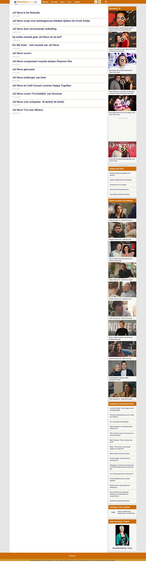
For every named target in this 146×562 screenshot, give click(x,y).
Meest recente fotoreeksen (121, 201)
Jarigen (77, 2)
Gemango (112, 560)
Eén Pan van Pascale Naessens (119, 189)
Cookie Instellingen (98, 560)
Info (57, 560)
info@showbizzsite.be (83, 560)
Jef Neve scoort (21, 53)
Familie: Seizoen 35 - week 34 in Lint (120, 358)
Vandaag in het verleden (119, 507)
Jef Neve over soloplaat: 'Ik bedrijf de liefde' (38, 101)
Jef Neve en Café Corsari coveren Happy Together (41, 85)
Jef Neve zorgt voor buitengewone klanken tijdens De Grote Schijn (51, 20)
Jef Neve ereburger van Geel (29, 77)
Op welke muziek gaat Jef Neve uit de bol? (37, 37)
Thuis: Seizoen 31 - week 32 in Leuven (120, 280)
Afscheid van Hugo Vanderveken (120, 501)
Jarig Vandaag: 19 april (119, 521)
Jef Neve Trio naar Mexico (27, 109)
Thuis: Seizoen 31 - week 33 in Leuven (120, 220)
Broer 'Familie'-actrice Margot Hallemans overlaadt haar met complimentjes (119, 494)
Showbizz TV (114, 8)
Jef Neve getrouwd (23, 69)
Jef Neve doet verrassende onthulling (34, 28)
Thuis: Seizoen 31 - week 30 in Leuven (120, 399)
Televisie (54, 2)
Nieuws (45, 2)
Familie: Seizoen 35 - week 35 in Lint (120, 299)
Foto (69, 2)
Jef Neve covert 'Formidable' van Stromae (37, 93)
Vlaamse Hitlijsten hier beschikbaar (121, 180)
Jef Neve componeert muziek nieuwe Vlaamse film (42, 61)
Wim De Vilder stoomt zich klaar (120, 453)
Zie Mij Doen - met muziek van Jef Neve (35, 45)
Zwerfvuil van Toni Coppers (118, 184)
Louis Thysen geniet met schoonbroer (121, 474)
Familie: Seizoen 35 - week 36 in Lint (120, 239)
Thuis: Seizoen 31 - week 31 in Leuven (120, 318)
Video (62, 2)
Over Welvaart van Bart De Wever (120, 194)
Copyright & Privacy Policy (67, 560)
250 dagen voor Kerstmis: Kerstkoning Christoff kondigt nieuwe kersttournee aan (122, 467)
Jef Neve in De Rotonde (26, 12)
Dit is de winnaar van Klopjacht (119, 422)
